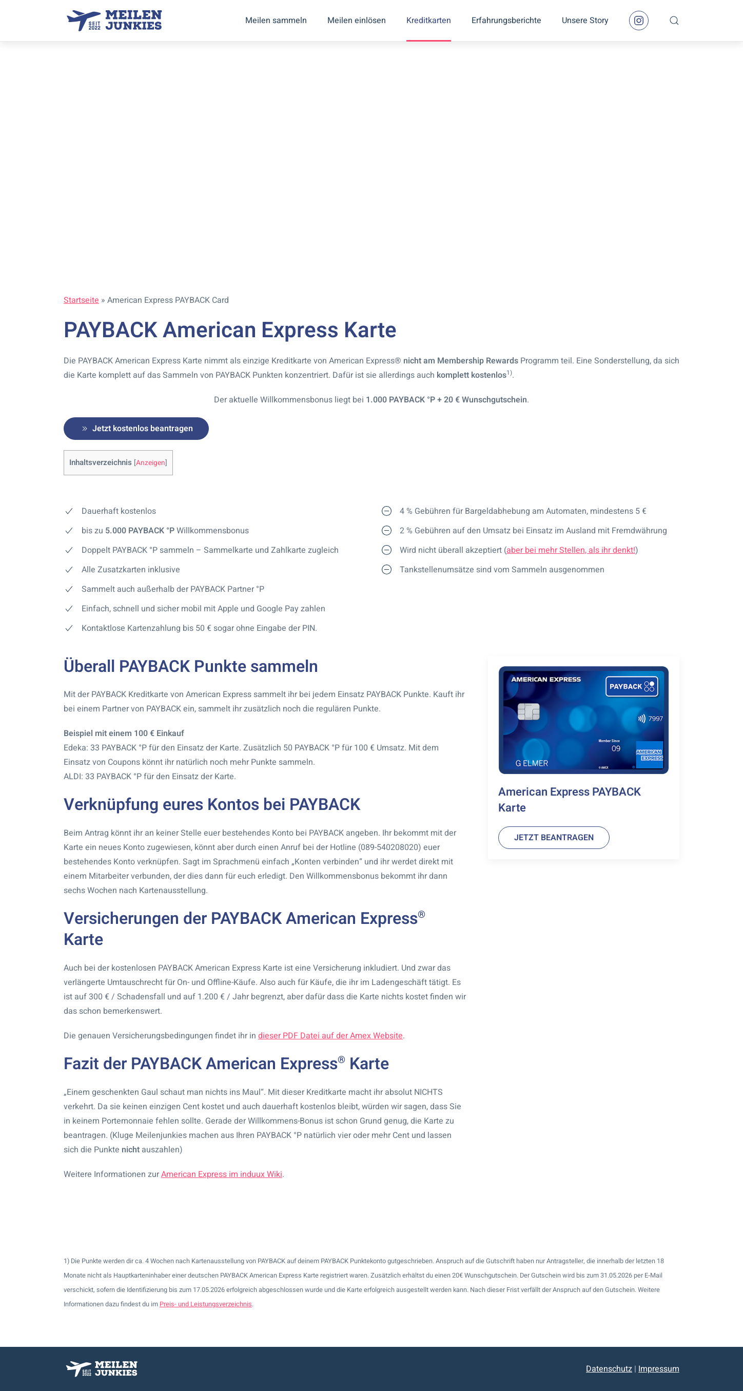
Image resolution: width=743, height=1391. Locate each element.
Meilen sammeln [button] (276, 20)
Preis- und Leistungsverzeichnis (206, 1304)
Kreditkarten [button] (428, 20)
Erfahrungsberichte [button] (506, 20)
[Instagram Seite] (639, 20)
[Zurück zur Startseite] (115, 20)
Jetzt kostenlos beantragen (136, 428)
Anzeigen (150, 463)
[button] (674, 20)
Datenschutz (609, 1369)
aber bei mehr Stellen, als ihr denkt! (570, 550)
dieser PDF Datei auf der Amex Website (330, 1036)
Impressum (658, 1369)
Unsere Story (585, 20)
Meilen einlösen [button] (356, 20)
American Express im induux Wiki (221, 1174)
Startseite (81, 300)
